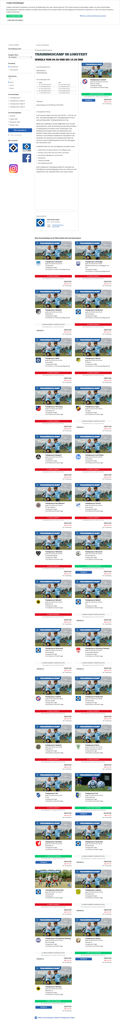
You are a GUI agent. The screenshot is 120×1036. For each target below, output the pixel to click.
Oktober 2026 (13, 125)
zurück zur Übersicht (42, 45)
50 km (11, 88)
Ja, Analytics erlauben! (14, 16)
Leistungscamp (14, 98)
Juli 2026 (11, 116)
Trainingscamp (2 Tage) (16, 101)
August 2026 (13, 119)
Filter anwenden (20, 130)
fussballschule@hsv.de (57, 225)
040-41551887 (55, 226)
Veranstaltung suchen (20, 49)
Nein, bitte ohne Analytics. (15, 20)
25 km (11, 85)
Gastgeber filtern (20, 56)
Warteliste (40, 330)
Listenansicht (13, 70)
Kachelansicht (13, 67)
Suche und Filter (14, 45)
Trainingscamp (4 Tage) (16, 104)
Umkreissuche (13, 77)
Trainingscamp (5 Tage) (16, 107)
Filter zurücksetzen (16, 135)
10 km (10, 82)
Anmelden (88, 100)
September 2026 (14, 122)
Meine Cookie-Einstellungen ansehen (93, 16)
